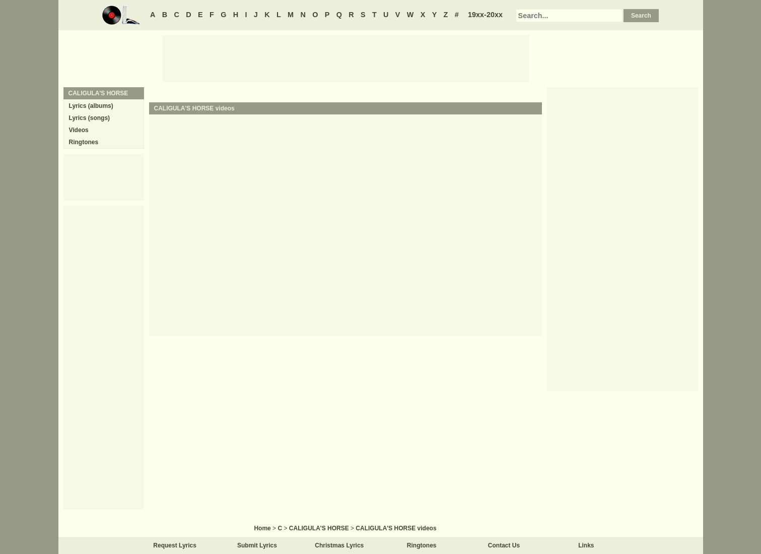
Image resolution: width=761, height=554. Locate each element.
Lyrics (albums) (91, 105)
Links (586, 545)
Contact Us (504, 545)
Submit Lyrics (257, 545)
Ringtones (84, 142)
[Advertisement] (345, 58)
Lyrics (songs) (89, 117)
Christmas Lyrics (339, 545)
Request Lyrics (174, 545)
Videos (79, 130)
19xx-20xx (485, 15)
